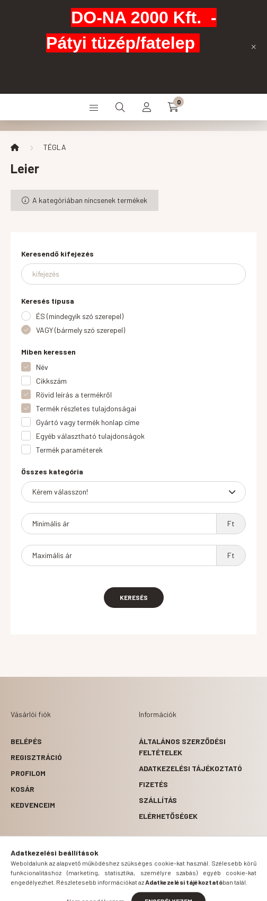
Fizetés (153, 784)
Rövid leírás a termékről (74, 394)
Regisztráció (36, 757)
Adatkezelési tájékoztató (190, 768)
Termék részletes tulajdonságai (86, 408)
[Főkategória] (15, 147)
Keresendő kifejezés (57, 253)
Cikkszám (51, 380)
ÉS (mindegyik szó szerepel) (79, 316)
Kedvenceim (33, 804)
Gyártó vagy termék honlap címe (87, 422)
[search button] (120, 107)
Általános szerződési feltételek (182, 747)
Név (42, 367)
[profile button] (146, 107)
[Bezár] (254, 47)
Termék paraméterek (69, 449)
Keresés (134, 597)
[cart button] (173, 107)
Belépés (26, 741)
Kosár (22, 788)
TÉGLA (54, 147)
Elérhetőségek (168, 815)
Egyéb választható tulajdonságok (90, 435)
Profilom (28, 773)
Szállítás (158, 800)
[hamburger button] (93, 107)
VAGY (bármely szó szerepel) (80, 329)
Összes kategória (52, 471)
